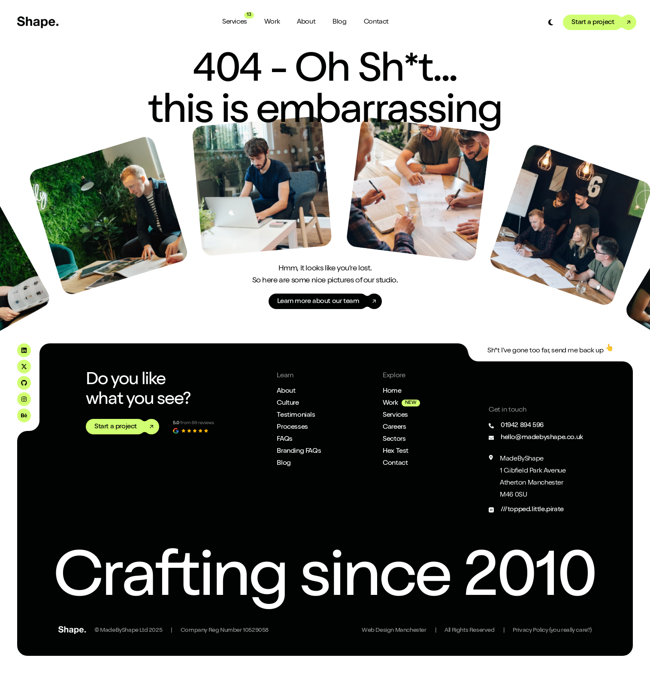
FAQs (284, 439)
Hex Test (395, 451)
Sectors (394, 439)
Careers (394, 427)
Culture (288, 403)
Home (392, 391)
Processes (292, 427)
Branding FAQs (299, 451)
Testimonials (296, 415)
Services (234, 22)
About (306, 22)
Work (272, 22)
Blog (339, 22)
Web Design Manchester (394, 631)
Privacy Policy (552, 631)
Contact (376, 22)
